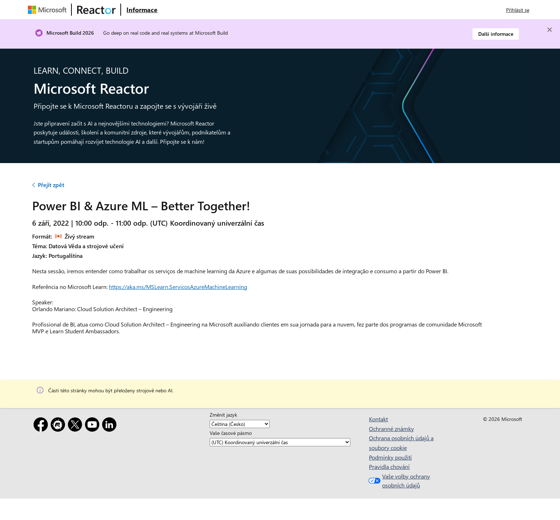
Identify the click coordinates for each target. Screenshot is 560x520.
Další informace (495, 33)
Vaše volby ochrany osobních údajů (398, 480)
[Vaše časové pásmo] (280, 442)
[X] (76, 425)
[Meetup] (59, 425)
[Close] (549, 29)
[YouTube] (93, 425)
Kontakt (378, 419)
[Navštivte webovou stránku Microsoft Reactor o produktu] (142, 9)
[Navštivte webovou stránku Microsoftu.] (48, 9)
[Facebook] (42, 425)
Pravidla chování (389, 466)
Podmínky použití (390, 457)
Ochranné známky (391, 428)
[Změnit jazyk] (240, 424)
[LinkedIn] (110, 425)
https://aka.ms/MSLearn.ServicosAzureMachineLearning (178, 286)
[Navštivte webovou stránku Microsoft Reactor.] (96, 9)
